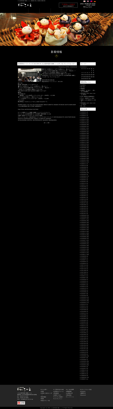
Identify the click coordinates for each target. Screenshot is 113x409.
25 (84, 78)
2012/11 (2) (84, 325)
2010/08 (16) (85, 356)
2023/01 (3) (84, 181)
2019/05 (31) (85, 243)
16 (93, 74)
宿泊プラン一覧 (46, 400)
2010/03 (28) (85, 364)
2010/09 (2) (84, 354)
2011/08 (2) (84, 338)
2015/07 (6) (84, 293)
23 (93, 76)
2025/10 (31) (85, 122)
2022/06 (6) (84, 192)
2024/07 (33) (85, 149)
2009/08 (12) (85, 377)
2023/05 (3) (84, 174)
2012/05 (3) (84, 334)
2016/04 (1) (84, 283)
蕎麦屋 (83, 88)
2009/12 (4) (84, 370)
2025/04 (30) (85, 133)
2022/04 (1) (84, 194)
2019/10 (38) (85, 234)
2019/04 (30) (85, 245)
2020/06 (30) (85, 220)
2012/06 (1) (84, 332)
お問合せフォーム (59, 391)
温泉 (43, 391)
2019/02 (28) (85, 249)
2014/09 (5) (84, 309)
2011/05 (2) (84, 341)
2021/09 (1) (84, 201)
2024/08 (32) (85, 147)
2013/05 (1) (84, 316)
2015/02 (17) (85, 302)
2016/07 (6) (84, 277)
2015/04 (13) (85, 299)
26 (86, 78)
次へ (45, 122)
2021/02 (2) (84, 211)
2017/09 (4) (84, 270)
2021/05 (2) (84, 206)
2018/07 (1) (84, 259)
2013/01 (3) (84, 322)
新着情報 (69, 391)
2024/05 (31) (85, 153)
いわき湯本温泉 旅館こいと (23, 0)
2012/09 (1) (84, 329)
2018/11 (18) (85, 254)
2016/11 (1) (84, 275)
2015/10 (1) (84, 288)
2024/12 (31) (85, 140)
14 (89, 74)
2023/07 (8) (84, 170)
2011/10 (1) (84, 336)
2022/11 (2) (84, 185)
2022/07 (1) (84, 190)
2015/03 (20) (85, 300)
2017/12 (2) (84, 265)
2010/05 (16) (85, 361)
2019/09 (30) (85, 236)
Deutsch (83, 395)
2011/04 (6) (84, 343)
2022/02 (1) (84, 195)
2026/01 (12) (85, 117)
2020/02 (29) (85, 227)
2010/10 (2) (84, 352)
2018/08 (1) (84, 258)
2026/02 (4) (84, 115)
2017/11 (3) (84, 267)
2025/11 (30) (85, 121)
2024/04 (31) (85, 154)
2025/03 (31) (85, 135)
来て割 (83, 86)
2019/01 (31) (85, 251)
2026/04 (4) (84, 112)
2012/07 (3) (84, 331)
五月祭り (83, 85)
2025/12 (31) (85, 119)
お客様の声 (70, 393)
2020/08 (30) (85, 217)
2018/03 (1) (84, 263)
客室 (43, 398)
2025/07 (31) (85, 128)
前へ (49, 122)
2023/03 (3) (84, 178)
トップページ (70, 396)
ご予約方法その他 (59, 389)
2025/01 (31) (85, 138)
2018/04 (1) (84, 261)
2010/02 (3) (84, 366)
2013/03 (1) (84, 320)
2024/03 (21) (85, 156)
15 (91, 74)
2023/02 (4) (84, 179)
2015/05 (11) (85, 297)
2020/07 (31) (85, 218)
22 (91, 76)
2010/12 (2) (84, 350)
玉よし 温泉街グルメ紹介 (88, 98)
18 (84, 76)
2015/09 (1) (84, 290)
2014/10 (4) (84, 307)
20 (88, 76)
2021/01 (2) (84, 213)
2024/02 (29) (85, 158)
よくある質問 (70, 389)
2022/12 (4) (84, 183)
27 (88, 78)
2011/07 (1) (84, 339)
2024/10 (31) (85, 144)
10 (82, 74)
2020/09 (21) (85, 215)
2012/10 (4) (84, 327)
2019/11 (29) (85, 233)
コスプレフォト (58, 398)
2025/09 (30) (85, 124)
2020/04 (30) (85, 224)
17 (82, 76)
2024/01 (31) (85, 160)
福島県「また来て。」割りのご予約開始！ (88, 91)
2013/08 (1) (84, 315)
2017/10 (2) (84, 268)
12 (86, 74)
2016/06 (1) (84, 279)
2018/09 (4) (84, 256)
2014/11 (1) (84, 306)
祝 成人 (83, 106)
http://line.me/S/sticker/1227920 (28, 109)
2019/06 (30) (85, 242)
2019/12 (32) (85, 231)
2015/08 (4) (84, 291)
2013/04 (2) (84, 318)
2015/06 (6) (84, 295)
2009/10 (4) (84, 373)
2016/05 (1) (84, 281)
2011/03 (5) (84, 345)
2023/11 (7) (84, 163)
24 (82, 78)
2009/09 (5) (84, 375)
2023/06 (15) (85, 172)
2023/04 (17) (85, 176)
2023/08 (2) (84, 169)
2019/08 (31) (85, 238)
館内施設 (44, 396)
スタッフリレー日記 (86, 389)
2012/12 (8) (84, 323)
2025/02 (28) (85, 137)
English (83, 391)
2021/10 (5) (84, 199)
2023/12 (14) (85, 162)
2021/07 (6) (84, 202)
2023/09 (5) (84, 167)
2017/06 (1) (84, 272)
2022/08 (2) (84, 188)
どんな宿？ (44, 389)
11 (84, 74)
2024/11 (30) (85, 142)
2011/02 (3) (84, 347)
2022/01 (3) (84, 197)
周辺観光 (56, 393)
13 (88, 74)
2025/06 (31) (85, 129)
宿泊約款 (69, 395)
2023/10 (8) (84, 165)
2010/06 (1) (84, 359)
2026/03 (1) (84, 113)
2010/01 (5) (84, 368)
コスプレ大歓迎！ (59, 396)
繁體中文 (83, 393)
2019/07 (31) (85, 240)
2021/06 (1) (84, 204)
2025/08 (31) (85, 126)
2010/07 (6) (84, 357)
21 (89, 76)
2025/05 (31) (85, 131)
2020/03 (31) (85, 226)
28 (89, 78)
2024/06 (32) (85, 151)
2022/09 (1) (84, 186)
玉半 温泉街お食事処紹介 (88, 96)
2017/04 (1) (84, 274)
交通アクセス (57, 395)
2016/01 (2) (84, 284)
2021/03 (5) (84, 210)
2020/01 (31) (85, 229)
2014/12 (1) (84, 304)
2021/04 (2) (84, 208)
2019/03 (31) (85, 247)
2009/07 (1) (84, 379)
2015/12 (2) (84, 286)
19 (86, 76)
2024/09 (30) (85, 146)
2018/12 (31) (85, 252)
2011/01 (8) (84, 348)
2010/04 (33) (85, 363)
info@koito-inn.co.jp (27, 399)
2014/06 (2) (84, 311)
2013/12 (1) (84, 313)
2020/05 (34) (85, 222)
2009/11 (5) (84, 372)
